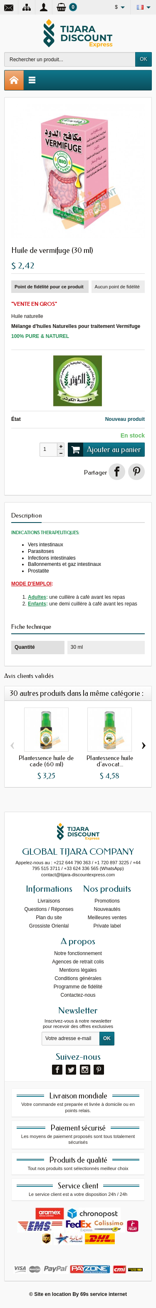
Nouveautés (107, 909)
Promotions (107, 901)
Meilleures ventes (107, 917)
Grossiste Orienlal (49, 926)
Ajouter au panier (104, 450)
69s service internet (103, 1294)
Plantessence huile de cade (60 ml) (46, 761)
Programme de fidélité (78, 987)
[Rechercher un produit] (70, 59)
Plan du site (49, 917)
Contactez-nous (77, 995)
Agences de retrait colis (78, 962)
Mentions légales (78, 970)
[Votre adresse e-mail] (71, 1039)
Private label (107, 926)
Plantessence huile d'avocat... (110, 761)
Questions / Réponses (48, 909)
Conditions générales (78, 978)
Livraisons (48, 901)
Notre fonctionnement (78, 953)
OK (143, 59)
